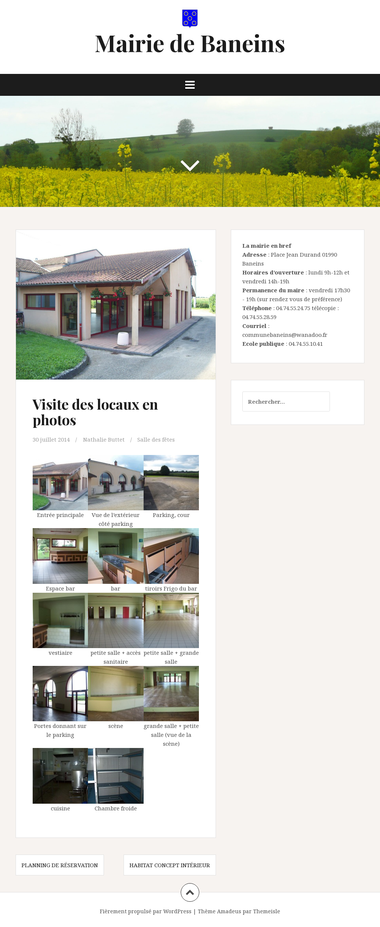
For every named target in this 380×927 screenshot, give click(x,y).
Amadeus (229, 911)
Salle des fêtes (156, 439)
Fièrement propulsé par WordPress (145, 911)
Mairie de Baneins (190, 42)
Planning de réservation (60, 865)
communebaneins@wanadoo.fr (284, 334)
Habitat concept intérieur (170, 865)
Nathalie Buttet (104, 439)
